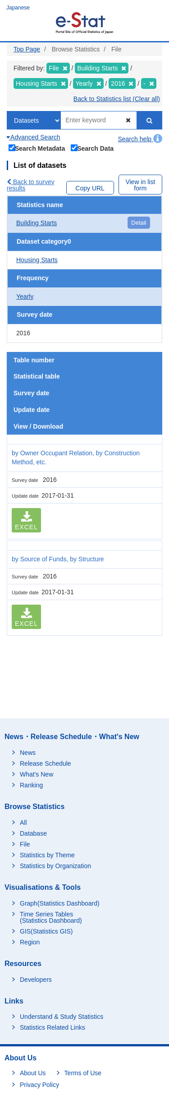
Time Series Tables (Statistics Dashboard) (51, 917)
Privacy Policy (39, 1085)
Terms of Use (82, 1073)
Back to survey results (31, 185)
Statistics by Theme (47, 855)
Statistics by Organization (55, 866)
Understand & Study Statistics (61, 1016)
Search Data (92, 147)
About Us (33, 1073)
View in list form (140, 185)
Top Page (27, 49)
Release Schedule (45, 763)
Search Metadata (37, 147)
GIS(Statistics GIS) (46, 931)
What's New (36, 774)
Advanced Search (33, 137)
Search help (140, 139)
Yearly (24, 296)
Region (30, 942)
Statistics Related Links (52, 1027)
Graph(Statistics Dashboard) (60, 903)
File (25, 844)
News (28, 752)
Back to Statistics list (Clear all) (116, 98)
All (23, 822)
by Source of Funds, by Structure (58, 559)
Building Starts (36, 223)
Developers (36, 979)
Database (33, 833)
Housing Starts (37, 260)
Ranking (31, 785)
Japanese (18, 7)
